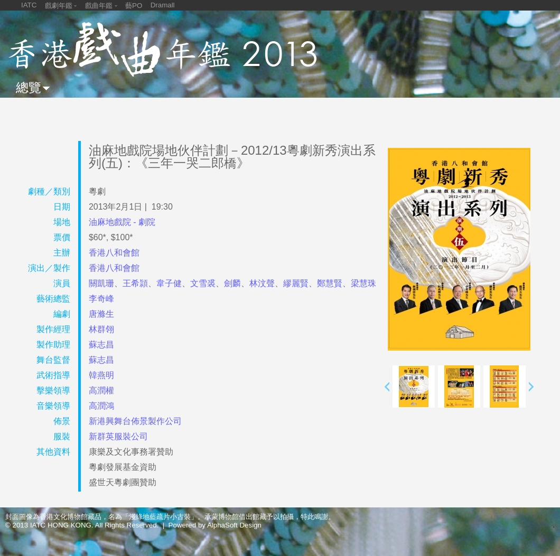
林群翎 (101, 329)
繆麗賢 (296, 283)
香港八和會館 (114, 252)
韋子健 (169, 283)
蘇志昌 (101, 344)
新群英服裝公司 (118, 436)
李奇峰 (101, 298)
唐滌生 (101, 313)
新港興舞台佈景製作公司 (135, 421)
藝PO (133, 6)
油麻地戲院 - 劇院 (122, 222)
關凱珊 (101, 283)
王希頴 (135, 283)
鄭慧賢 (329, 283)
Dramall (163, 5)
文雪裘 (203, 283)
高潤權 (101, 390)
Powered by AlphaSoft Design (215, 525)
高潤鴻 (101, 405)
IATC (28, 5)
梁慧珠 (363, 283)
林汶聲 (262, 283)
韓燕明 (101, 375)
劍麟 (232, 283)
